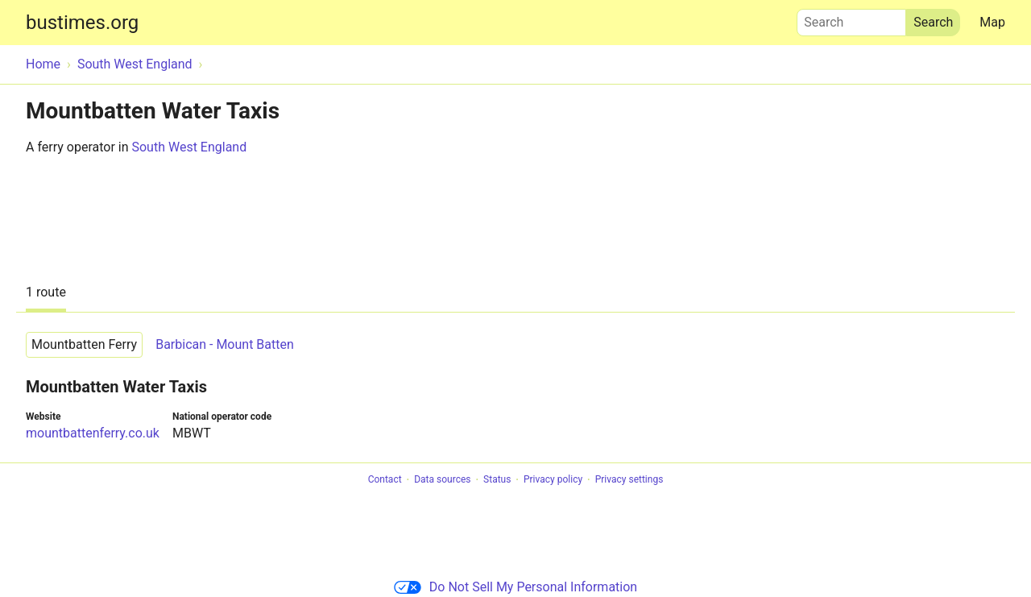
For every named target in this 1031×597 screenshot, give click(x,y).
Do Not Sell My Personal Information (515, 587)
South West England (188, 147)
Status (497, 480)
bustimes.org (82, 22)
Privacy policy (553, 480)
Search (851, 18)
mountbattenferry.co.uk (92, 433)
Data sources (442, 480)
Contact (385, 480)
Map (992, 22)
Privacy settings (629, 480)
